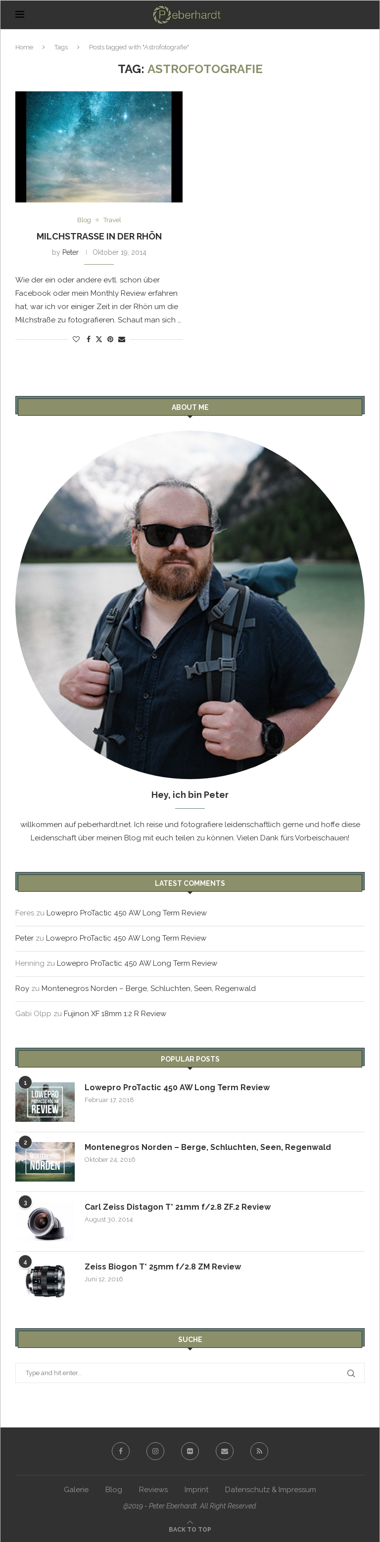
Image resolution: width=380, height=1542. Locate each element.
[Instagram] (155, 1451)
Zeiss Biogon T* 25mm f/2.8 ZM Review (163, 1266)
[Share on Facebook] (89, 339)
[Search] (360, 14)
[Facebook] (121, 1451)
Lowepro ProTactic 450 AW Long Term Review (127, 913)
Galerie (76, 1489)
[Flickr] (190, 1451)
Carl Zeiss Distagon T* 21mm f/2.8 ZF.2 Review (178, 1207)
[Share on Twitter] (98, 339)
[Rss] (259, 1451)
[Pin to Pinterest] (110, 339)
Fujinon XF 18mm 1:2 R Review (115, 1013)
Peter (70, 252)
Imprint (196, 1489)
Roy (22, 988)
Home (24, 47)
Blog (113, 1489)
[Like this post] (76, 339)
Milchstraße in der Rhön (99, 236)
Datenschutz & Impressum (270, 1489)
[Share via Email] (121, 339)
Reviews (153, 1489)
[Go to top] (190, 1529)
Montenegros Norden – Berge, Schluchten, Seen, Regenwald (149, 988)
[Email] (225, 1451)
